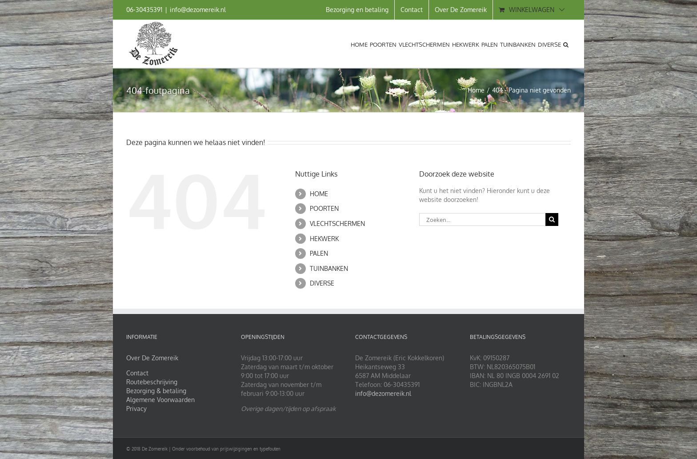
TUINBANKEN (329, 268)
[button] (566, 43)
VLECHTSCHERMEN (337, 223)
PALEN (319, 253)
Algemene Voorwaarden (160, 399)
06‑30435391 (144, 9)
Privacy (136, 408)
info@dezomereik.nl (198, 9)
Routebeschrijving (151, 382)
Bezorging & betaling (156, 391)
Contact (137, 373)
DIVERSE (322, 283)
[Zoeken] (551, 219)
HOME (319, 193)
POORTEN (324, 208)
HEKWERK (324, 238)
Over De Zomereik (152, 358)
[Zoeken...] (482, 219)
